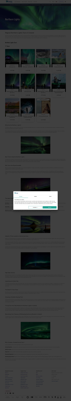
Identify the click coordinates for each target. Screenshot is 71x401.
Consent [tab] (20, 196)
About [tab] (50, 196)
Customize (35, 207)
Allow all (49, 207)
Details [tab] (35, 196)
